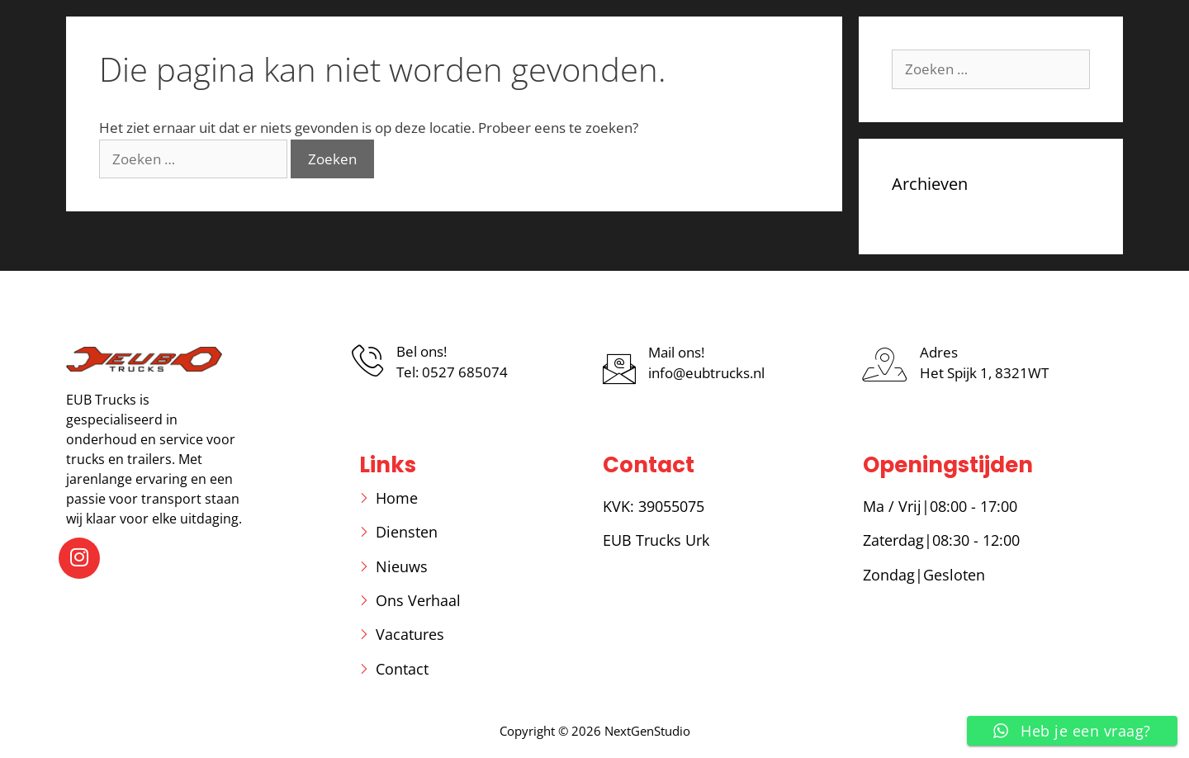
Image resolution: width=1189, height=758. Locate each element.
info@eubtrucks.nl (706, 372)
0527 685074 (465, 371)
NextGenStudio (647, 730)
